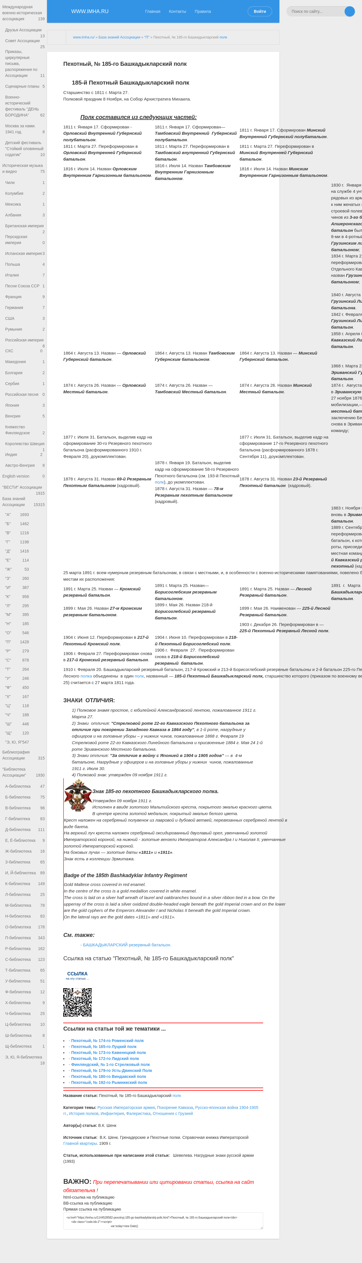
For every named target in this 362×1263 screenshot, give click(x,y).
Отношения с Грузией (173, 1113)
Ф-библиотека (25, 1048)
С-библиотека (25, 1014)
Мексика (25, 216)
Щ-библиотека (25, 1104)
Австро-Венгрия (25, 499)
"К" (17, 636)
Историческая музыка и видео (23, 179)
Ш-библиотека (25, 1093)
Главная (152, 11)
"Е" (17, 598)
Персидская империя (25, 258)
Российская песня (25, 419)
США (25, 340)
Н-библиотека (25, 969)
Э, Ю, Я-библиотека (25, 1117)
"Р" (17, 693)
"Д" (17, 588)
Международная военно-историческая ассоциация (23, 13)
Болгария (25, 397)
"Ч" (17, 759)
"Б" (17, 560)
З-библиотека (25, 913)
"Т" (17, 712)
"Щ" (17, 778)
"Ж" (17, 607)
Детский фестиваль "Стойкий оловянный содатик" (25, 158)
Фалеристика (138, 1113)
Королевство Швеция (25, 474)
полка (86, 676)
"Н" (17, 664)
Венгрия (25, 442)
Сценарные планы (25, 94)
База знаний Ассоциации (23, 537)
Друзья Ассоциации (25, 32)
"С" (17, 702)
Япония (25, 431)
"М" (17, 655)
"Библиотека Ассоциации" (23, 819)
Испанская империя (25, 274)
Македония (25, 385)
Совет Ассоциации (25, 45)
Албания (25, 227)
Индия (25, 488)
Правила (203, 11)
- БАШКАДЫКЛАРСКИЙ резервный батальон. (125, 944)
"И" (17, 626)
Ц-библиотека (25, 1082)
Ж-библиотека (25, 901)
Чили (25, 193)
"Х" (17, 740)
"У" (17, 721)
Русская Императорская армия (126, 1107)
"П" (17, 683)
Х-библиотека (25, 1059)
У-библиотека (25, 1037)
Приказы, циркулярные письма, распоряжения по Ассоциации (25, 71)
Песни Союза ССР (25, 307)
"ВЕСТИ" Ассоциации (23, 524)
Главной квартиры (80, 1143)
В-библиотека (25, 856)
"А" (17, 550)
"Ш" (17, 769)
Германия (25, 329)
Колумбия (25, 204)
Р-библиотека (25, 1003)
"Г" (17, 579)
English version (23, 510)
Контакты (177, 11)
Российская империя (25, 365)
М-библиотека (25, 958)
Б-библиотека (25, 845)
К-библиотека (25, 935)
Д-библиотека (25, 879)
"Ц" (17, 750)
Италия (25, 295)
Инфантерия (112, 1113)
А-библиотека (25, 833)
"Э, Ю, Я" (17, 788)
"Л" (17, 645)
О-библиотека (25, 980)
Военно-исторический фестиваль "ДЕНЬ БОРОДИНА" (25, 115)
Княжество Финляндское (25, 456)
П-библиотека (25, 991)
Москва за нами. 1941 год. (25, 138)
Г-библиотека (25, 867)
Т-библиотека (25, 1025)
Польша (24, 284)
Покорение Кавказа (175, 1107)
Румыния (25, 352)
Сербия (25, 408)
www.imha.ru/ (84, 37)
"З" (17, 617)
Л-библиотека (25, 946)
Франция (25, 318)
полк (223, 37)
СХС (24, 374)
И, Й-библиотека (25, 924)
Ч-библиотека (25, 1071)
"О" (17, 674)
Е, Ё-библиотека (25, 890)
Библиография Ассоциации (23, 801)
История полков (84, 1113)
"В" (17, 569)
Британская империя (25, 241)
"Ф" (17, 731)
